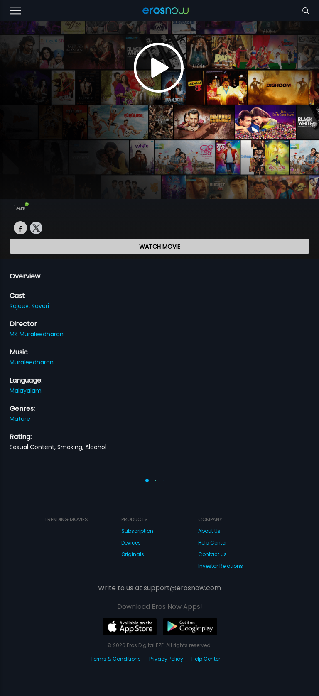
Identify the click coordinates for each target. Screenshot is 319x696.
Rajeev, (21, 306)
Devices (131, 542)
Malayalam (26, 390)
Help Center (212, 542)
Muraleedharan (32, 362)
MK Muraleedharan (37, 334)
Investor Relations (220, 565)
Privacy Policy (166, 658)
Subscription (137, 531)
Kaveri (40, 306)
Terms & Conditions (116, 658)
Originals (132, 554)
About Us (209, 531)
